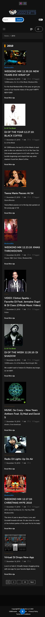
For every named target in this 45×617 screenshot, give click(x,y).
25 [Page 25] (25, 582)
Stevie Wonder (9, 200)
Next (32, 582)
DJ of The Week (10, 128)
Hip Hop (28, 510)
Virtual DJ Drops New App (19, 557)
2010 (6, 510)
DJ (15, 82)
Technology (8, 553)
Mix (36, 363)
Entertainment (9, 406)
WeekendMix (9, 67)
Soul (15, 258)
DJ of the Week (22, 82)
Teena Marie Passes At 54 (18, 193)
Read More (9, 98)
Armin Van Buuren (15, 510)
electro (6, 424)
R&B (11, 258)
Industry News (9, 189)
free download (15, 424)
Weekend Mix (33, 82)
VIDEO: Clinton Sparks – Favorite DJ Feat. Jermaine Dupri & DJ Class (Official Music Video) (22, 301)
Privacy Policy (33, 611)
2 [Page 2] (13, 582)
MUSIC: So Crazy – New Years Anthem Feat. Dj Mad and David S (22, 414)
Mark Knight (29, 363)
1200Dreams (9, 82)
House (6, 258)
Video (20, 258)
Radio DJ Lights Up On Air (18, 459)
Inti (25, 79)
